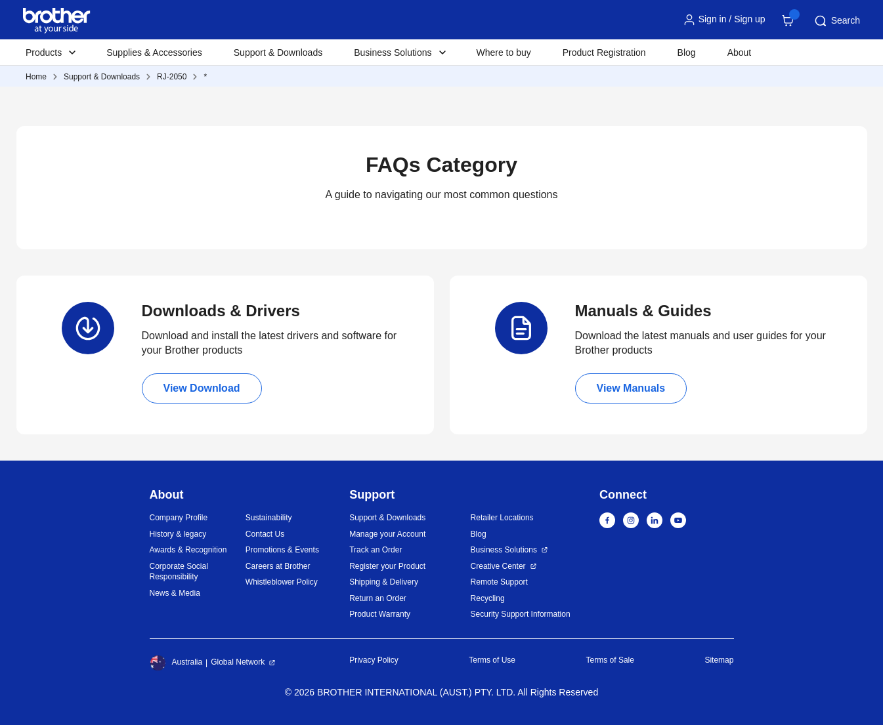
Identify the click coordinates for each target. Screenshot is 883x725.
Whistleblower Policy (282, 582)
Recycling (488, 598)
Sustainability (269, 517)
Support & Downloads (278, 52)
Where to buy (504, 52)
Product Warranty (379, 614)
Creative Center (498, 566)
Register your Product (387, 566)
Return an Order (377, 598)
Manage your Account (387, 534)
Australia (176, 663)
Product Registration (604, 52)
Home (36, 76)
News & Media (175, 593)
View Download (201, 388)
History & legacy (178, 534)
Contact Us (265, 534)
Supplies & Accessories (154, 52)
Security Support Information (521, 614)
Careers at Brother (278, 566)
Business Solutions (504, 549)
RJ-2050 (171, 76)
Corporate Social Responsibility (179, 572)
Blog (687, 52)
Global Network (238, 662)
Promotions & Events (282, 549)
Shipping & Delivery (383, 582)
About (739, 52)
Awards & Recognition (188, 549)
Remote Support (499, 582)
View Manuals (631, 388)
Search (836, 21)
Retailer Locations (502, 517)
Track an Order (375, 549)
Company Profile (179, 517)
